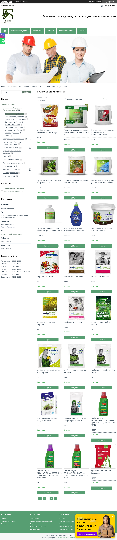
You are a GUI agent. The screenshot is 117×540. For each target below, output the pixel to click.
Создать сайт (18, 2)
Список (113, 99)
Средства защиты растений (13, 139)
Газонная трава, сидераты (13, 163)
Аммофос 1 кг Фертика (100, 276)
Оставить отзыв (7, 6)
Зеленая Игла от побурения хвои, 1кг (102, 323)
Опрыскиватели (9, 166)
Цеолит (7, 135)
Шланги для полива (10, 173)
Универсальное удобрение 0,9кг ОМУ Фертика (101, 229)
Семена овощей (9, 176)
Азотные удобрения (12, 125)
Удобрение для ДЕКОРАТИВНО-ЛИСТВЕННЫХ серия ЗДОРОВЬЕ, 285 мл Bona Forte (49, 474)
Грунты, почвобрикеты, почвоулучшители (12, 143)
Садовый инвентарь (11, 147)
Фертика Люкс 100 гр (45, 276)
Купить (49, 147)
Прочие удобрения (12, 133)
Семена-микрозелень (11, 159)
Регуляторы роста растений (15, 119)
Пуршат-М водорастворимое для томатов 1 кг (76, 181)
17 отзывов (96, 1)
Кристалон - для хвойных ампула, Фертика (47, 419)
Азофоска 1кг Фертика (73, 322)
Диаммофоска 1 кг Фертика (75, 276)
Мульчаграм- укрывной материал (12, 152)
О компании (37, 31)
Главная (4, 518)
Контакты (51, 31)
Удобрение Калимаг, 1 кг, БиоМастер (101, 472)
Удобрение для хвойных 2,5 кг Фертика (103, 371)
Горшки (6, 156)
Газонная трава (65, 524)
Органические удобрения (14, 117)
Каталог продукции (19, 31)
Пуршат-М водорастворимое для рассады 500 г (49, 181)
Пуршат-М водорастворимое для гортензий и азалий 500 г (102, 181)
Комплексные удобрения (14, 114)
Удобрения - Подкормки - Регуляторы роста (28, 87)
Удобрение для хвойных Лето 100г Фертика (49, 371)
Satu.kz (69, 535)
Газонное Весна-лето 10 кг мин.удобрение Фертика (75, 419)
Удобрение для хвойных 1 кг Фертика (75, 371)
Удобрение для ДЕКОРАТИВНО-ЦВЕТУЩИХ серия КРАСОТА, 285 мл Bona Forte (76, 474)
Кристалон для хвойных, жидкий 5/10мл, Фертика (74, 229)
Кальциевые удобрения (14, 127)
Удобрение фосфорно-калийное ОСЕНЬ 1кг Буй (47, 131)
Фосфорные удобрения (14, 130)
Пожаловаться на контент (66, 538)
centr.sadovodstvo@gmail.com (12, 234)
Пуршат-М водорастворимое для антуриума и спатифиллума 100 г (102, 132)
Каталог (7, 87)
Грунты (33, 524)
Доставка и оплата (66, 31)
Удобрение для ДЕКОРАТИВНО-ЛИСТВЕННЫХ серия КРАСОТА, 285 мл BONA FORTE (103, 421)
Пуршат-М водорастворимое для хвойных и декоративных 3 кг (76, 132)
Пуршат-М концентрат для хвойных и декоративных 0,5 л (49, 229)
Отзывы (82, 31)
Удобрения (34, 518)
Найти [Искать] (26, 92)
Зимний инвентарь (10, 169)
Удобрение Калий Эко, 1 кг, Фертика (48, 323)
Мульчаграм (35, 529)
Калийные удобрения (13, 122)
